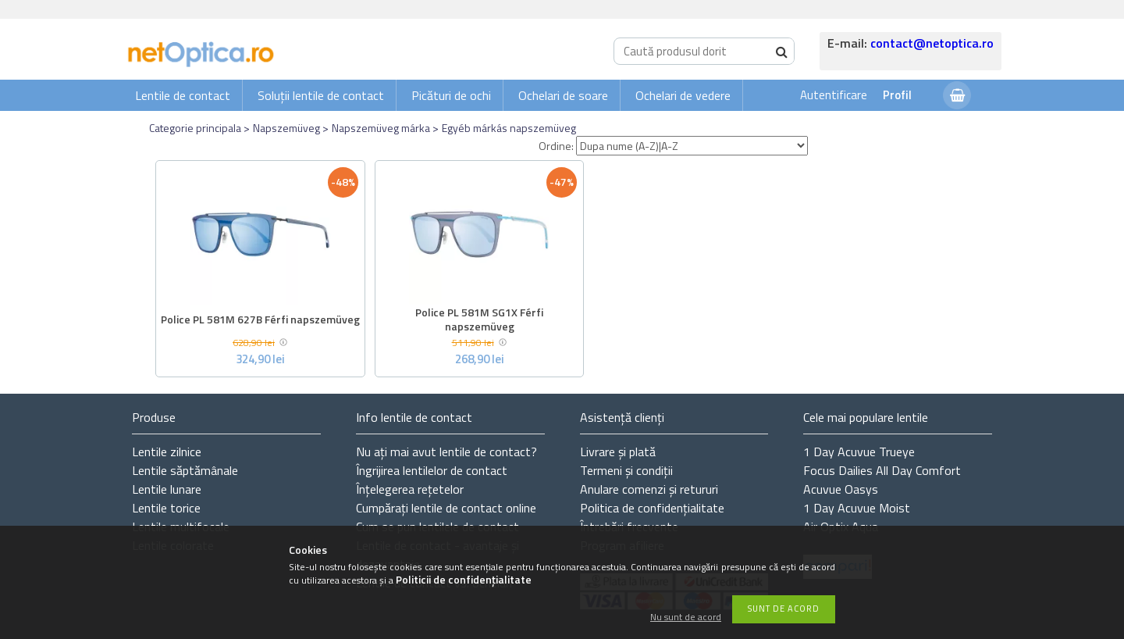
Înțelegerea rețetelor (410, 489)
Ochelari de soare (563, 95)
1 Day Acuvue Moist (856, 507)
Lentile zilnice (166, 451)
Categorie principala (195, 128)
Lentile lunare (166, 489)
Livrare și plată (618, 451)
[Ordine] (692, 145)
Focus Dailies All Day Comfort (882, 470)
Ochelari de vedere (683, 95)
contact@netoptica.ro (932, 43)
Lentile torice (166, 507)
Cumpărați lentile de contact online (446, 507)
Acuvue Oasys (840, 489)
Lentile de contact (182, 95)
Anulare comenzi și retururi (649, 489)
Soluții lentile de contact (321, 95)
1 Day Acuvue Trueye (859, 451)
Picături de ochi (451, 95)
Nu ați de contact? (446, 451)
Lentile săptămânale (185, 470)
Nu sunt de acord (685, 617)
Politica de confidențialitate (652, 507)
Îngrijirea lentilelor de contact (431, 470)
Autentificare (833, 95)
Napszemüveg (286, 128)
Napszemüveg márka (381, 128)
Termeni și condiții (626, 470)
